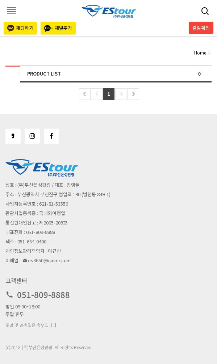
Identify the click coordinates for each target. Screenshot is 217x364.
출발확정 (201, 27)
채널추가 (58, 28)
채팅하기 (20, 28)
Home (200, 52)
